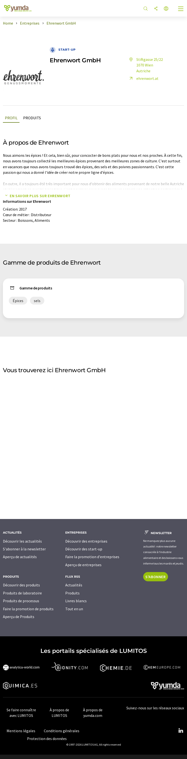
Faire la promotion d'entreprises (92, 556)
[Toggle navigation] (181, 9)
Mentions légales (21, 730)
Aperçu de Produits (18, 616)
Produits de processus (21, 600)
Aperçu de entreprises (83, 564)
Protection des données (47, 738)
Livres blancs (76, 600)
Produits (32, 117)
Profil (11, 117)
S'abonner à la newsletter (24, 548)
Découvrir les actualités (22, 541)
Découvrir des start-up (83, 548)
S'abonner (155, 576)
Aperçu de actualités (20, 556)
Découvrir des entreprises (86, 541)
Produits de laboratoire (22, 593)
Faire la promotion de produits (28, 608)
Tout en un (74, 608)
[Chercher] (145, 9)
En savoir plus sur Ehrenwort (37, 195)
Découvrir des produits (21, 585)
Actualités (73, 585)
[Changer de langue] (166, 9)
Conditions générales (61, 730)
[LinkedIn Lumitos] (180, 730)
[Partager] (155, 9)
